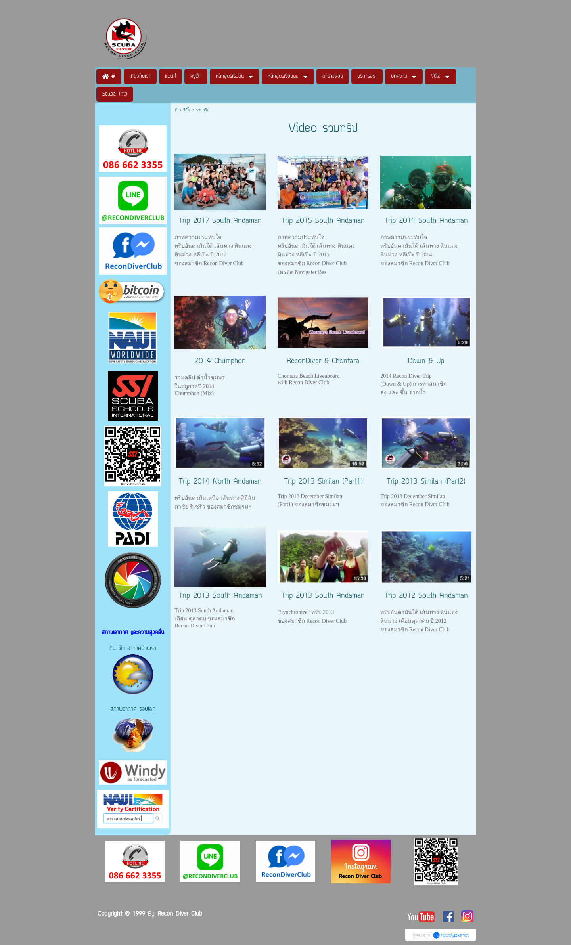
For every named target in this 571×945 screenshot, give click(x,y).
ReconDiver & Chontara (323, 361)
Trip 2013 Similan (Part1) (323, 482)
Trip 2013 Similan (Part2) (426, 482)
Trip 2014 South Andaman (426, 221)
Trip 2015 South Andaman (323, 221)
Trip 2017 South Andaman (220, 221)
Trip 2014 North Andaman (220, 482)
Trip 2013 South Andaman (220, 596)
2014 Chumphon (220, 361)
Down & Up (426, 361)
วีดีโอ (187, 110)
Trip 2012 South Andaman (426, 596)
